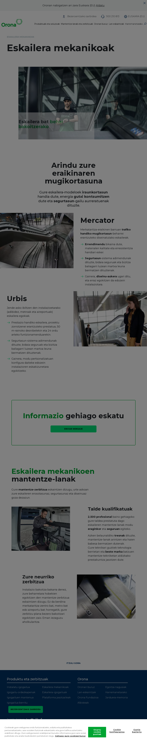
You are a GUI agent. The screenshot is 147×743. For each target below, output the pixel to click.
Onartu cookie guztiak (97, 734)
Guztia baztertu (137, 733)
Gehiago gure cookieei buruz (70, 738)
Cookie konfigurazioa (117, 733)
